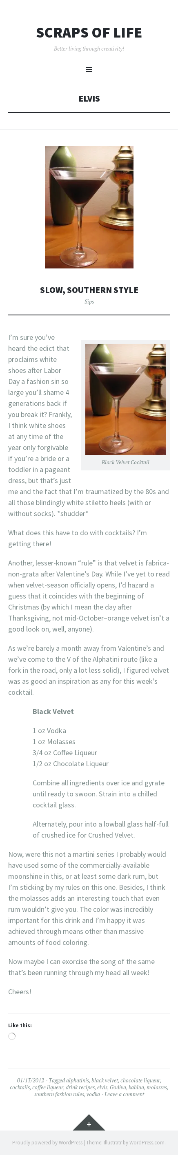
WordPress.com (147, 1142)
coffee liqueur (47, 1087)
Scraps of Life (89, 32)
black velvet (104, 1080)
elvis (102, 1087)
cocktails (20, 1087)
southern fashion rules (59, 1094)
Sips (89, 301)
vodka (93, 1094)
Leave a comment (124, 1094)
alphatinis (77, 1080)
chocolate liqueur (140, 1080)
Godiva (118, 1087)
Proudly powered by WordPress (47, 1142)
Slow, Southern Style (89, 289)
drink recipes (80, 1087)
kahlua (136, 1087)
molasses (157, 1087)
